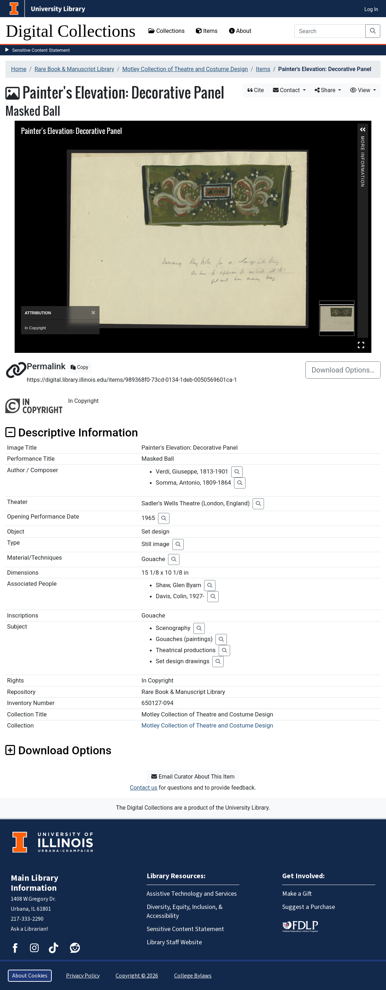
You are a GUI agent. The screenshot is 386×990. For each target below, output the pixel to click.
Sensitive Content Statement (41, 50)
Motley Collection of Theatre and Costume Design (185, 69)
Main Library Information (35, 883)
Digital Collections (71, 30)
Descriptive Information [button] (71, 432)
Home (18, 69)
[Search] (330, 31)
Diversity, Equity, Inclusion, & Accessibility (185, 911)
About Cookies (29, 976)
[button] (362, 129)
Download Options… (343, 370)
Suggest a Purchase (308, 906)
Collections (166, 31)
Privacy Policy (83, 976)
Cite (256, 90)
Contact (287, 90)
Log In (371, 9)
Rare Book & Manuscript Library (74, 69)
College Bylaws (193, 976)
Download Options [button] (58, 750)
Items (206, 31)
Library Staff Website (174, 942)
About (240, 31)
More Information (362, 139)
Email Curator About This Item (192, 776)
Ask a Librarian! (29, 929)
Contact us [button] (143, 787)
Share (326, 90)
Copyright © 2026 (137, 976)
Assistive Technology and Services (192, 893)
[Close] (93, 313)
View (361, 90)
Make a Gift (297, 893)
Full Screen (361, 344)
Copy (79, 367)
